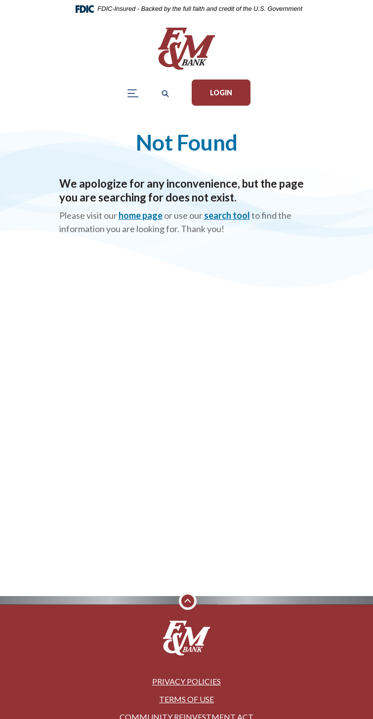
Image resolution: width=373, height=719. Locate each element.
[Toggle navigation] (133, 92)
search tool (227, 215)
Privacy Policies (186, 681)
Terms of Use (186, 699)
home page (141, 215)
